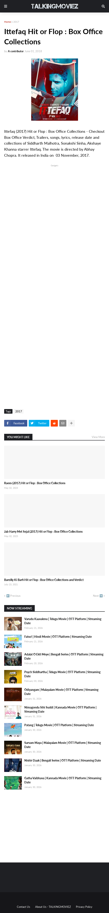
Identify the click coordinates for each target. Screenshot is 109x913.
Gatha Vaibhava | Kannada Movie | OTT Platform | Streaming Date (62, 780)
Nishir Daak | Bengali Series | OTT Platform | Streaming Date (62, 760)
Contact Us (23, 906)
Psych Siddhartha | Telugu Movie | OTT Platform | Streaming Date (62, 674)
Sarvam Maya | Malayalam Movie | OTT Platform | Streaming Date (62, 745)
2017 (16, 21)
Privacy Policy (84, 906)
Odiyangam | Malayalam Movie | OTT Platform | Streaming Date (61, 692)
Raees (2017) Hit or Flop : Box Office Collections (34, 483)
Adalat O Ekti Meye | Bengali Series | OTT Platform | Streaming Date (63, 656)
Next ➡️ (98, 595)
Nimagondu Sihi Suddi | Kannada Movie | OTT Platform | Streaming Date (60, 709)
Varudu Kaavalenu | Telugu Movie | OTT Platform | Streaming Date (62, 621)
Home (7, 21)
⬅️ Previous (13, 595)
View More (98, 437)
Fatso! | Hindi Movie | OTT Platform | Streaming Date (58, 636)
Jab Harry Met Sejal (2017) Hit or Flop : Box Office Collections (43, 531)
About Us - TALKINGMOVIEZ (53, 906)
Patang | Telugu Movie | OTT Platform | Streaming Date (59, 725)
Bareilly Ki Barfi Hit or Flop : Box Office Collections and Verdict (44, 580)
